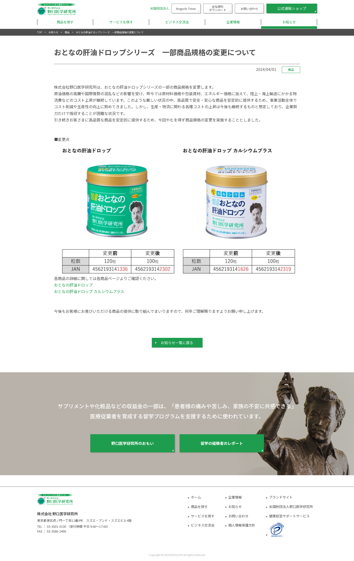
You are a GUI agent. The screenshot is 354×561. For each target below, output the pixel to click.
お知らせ (289, 22)
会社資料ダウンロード (217, 8)
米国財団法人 (159, 8)
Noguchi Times (186, 9)
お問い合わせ (249, 9)
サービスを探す (203, 516)
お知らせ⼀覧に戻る (177, 342)
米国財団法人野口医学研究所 (291, 506)
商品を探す (199, 506)
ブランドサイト (281, 497)
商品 (67, 32)
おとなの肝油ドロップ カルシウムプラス (89, 291)
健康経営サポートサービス (289, 516)
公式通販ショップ (291, 8)
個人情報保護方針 (241, 525)
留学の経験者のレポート (222, 443)
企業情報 (235, 497)
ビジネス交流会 (203, 525)
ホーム (196, 497)
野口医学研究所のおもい (132, 443)
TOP (39, 32)
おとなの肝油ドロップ (73, 285)
